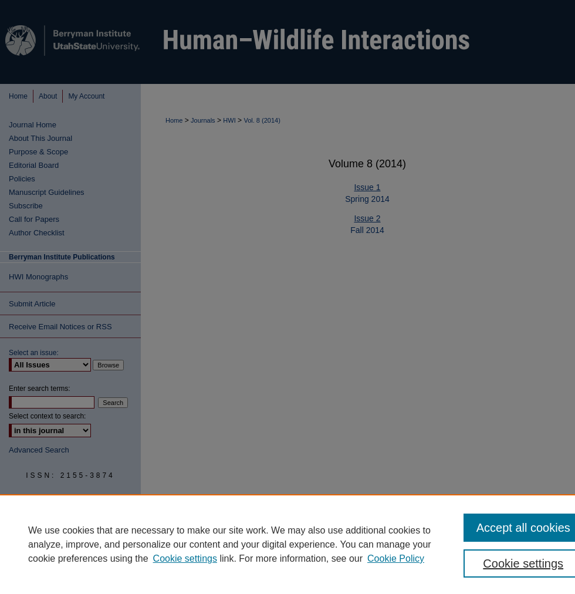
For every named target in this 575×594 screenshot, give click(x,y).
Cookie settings (185, 558)
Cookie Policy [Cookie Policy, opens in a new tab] (395, 558)
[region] (287, 544)
